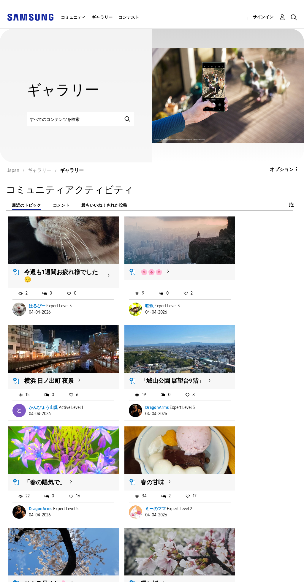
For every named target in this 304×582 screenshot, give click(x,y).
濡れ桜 (131, 465)
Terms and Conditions (126, 565)
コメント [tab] (61, 205)
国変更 (199, 569)
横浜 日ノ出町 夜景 (245, 264)
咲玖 (131, 298)
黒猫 (226, 465)
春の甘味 (232, 365)
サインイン (263, 17)
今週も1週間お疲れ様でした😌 (52, 267)
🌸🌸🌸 (133, 264)
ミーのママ (235, 398)
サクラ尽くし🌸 (45, 465)
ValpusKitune (139, 497)
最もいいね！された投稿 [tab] (104, 205)
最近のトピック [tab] (26, 205)
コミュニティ (73, 17)
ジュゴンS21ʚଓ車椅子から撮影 (55, 491)
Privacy (17, 574)
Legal (107, 574)
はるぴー (37, 298)
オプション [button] (282, 169)
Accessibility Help (29, 565)
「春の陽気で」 (143, 365)
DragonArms (41, 398)
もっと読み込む (31, 534)
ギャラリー (102, 17)
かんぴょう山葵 (239, 298)
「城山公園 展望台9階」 (50, 368)
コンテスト (128, 17)
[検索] (80, 119)
